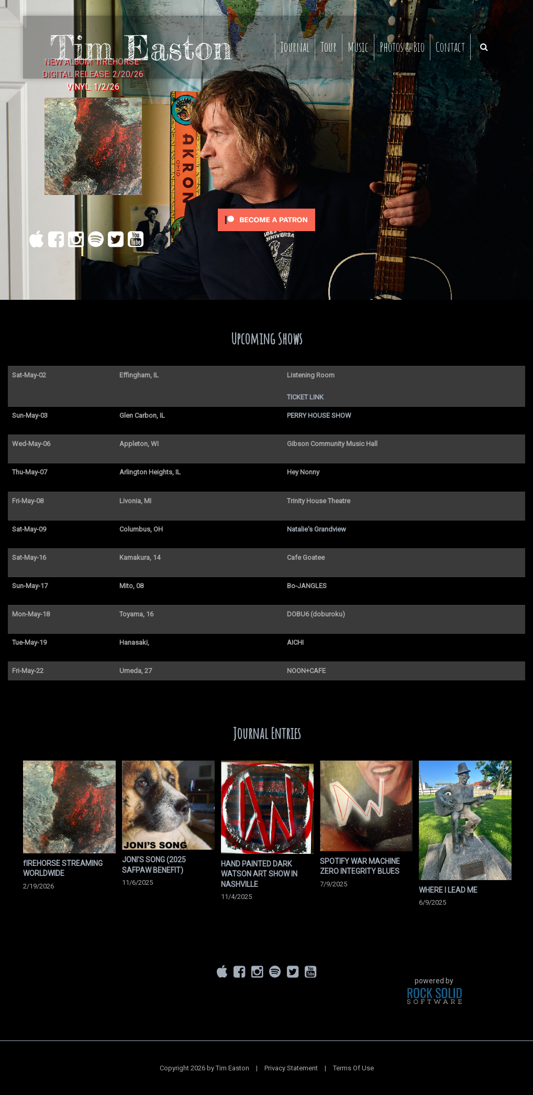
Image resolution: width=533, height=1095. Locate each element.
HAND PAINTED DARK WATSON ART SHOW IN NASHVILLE (259, 874)
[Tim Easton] (141, 47)
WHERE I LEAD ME (448, 890)
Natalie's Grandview (316, 529)
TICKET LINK (305, 397)
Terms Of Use (353, 1068)
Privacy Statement (291, 1068)
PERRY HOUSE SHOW (319, 415)
